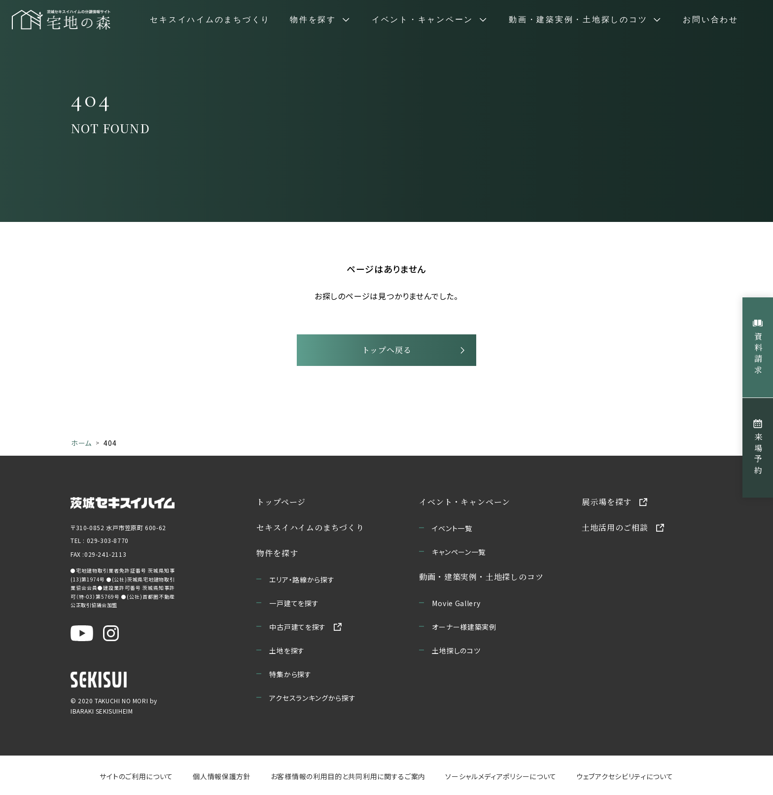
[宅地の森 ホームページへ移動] (61, 20)
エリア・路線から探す (302, 579)
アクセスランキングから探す (313, 698)
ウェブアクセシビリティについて (624, 776)
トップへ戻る (387, 350)
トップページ (281, 501)
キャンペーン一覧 (459, 552)
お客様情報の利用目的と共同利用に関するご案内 (348, 776)
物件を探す (277, 553)
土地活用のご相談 (615, 527)
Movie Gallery (456, 603)
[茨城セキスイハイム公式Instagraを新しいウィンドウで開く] (111, 633)
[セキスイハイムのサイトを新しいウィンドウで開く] (98, 679)
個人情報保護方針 (222, 776)
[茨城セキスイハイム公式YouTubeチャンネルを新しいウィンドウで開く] (81, 633)
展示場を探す (607, 501)
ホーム (81, 443)
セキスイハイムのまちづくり (210, 20)
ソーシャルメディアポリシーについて (501, 776)
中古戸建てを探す (298, 627)
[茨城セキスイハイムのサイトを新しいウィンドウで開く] (122, 502)
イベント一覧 (452, 528)
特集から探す (291, 674)
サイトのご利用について (136, 776)
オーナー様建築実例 (464, 627)
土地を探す (287, 650)
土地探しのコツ (456, 650)
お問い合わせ (710, 20)
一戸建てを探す (294, 603)
